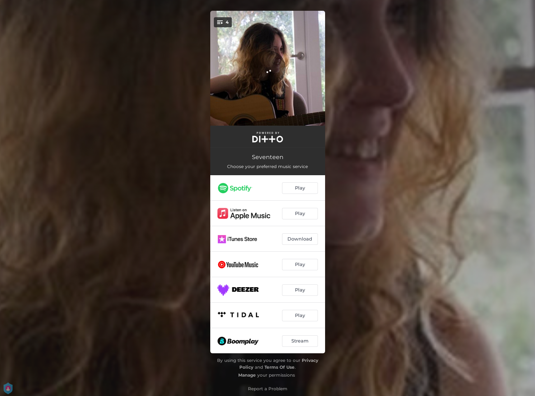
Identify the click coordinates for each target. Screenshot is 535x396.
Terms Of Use (279, 367)
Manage (247, 375)
